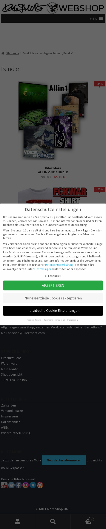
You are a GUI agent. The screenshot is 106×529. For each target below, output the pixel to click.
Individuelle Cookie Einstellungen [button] (53, 307)
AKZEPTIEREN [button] (53, 282)
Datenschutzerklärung (59, 262)
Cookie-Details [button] (34, 317)
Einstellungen (43, 266)
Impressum (72, 317)
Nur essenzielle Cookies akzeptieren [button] (53, 295)
